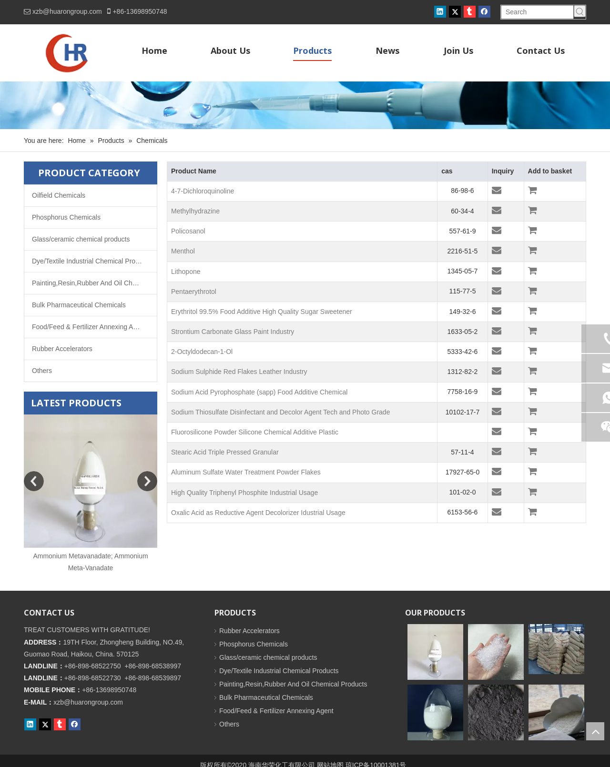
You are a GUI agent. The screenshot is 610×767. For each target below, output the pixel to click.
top (595, 731)
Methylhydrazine (195, 211)
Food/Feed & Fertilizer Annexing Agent (89, 327)
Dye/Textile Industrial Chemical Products (92, 261)
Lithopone (186, 271)
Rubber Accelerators (62, 349)
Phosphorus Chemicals (66, 217)
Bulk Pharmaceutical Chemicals (79, 305)
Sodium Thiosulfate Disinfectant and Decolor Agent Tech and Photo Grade (280, 412)
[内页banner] (305, 105)
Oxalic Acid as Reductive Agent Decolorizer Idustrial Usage (258, 512)
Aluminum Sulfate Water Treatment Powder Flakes (246, 472)
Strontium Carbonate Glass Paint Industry (232, 331)
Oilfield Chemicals (58, 195)
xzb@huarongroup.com (67, 11)
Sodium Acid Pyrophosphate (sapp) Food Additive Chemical (259, 392)
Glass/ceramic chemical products (81, 239)
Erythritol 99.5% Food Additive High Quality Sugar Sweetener (261, 311)
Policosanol (188, 231)
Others (42, 370)
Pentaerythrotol (193, 291)
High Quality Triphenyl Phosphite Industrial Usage (244, 492)
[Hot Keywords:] (580, 11)
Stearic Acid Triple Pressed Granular (225, 452)
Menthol (183, 251)
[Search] (537, 12)
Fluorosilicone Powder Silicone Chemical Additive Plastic (254, 432)
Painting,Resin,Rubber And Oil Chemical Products (94, 283)
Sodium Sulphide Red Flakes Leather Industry (239, 371)
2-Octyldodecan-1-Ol (202, 351)
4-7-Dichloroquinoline (202, 191)
